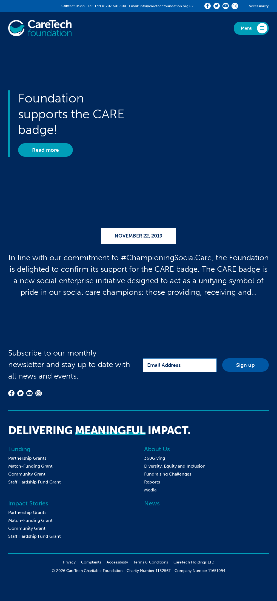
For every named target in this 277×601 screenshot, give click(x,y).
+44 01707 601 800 (110, 6)
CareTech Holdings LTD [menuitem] (193, 562)
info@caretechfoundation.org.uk (166, 6)
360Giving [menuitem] (154, 458)
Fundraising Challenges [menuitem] (167, 474)
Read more (45, 150)
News (152, 503)
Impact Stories (28, 503)
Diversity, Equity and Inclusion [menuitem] (174, 466)
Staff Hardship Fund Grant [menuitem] (34, 482)
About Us (157, 449)
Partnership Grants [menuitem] (27, 458)
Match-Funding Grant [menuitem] (30, 466)
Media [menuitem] (150, 490)
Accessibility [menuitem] (117, 562)
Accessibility (259, 6)
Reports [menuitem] (152, 482)
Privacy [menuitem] (69, 562)
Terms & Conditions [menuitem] (150, 562)
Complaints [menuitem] (91, 562)
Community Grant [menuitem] (26, 474)
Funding (19, 449)
